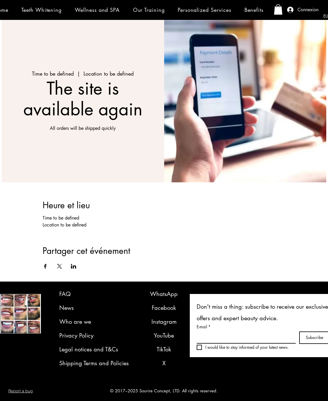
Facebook (164, 308)
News (66, 308)
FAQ (65, 294)
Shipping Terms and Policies (94, 363)
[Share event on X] (59, 266)
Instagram (164, 321)
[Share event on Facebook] (45, 266)
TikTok (164, 349)
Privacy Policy (76, 335)
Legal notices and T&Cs (88, 349)
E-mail (204, 326)
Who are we (75, 321)
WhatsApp (164, 294)
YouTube (164, 335)
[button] (45, 10)
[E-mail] (244, 337)
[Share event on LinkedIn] (73, 266)
